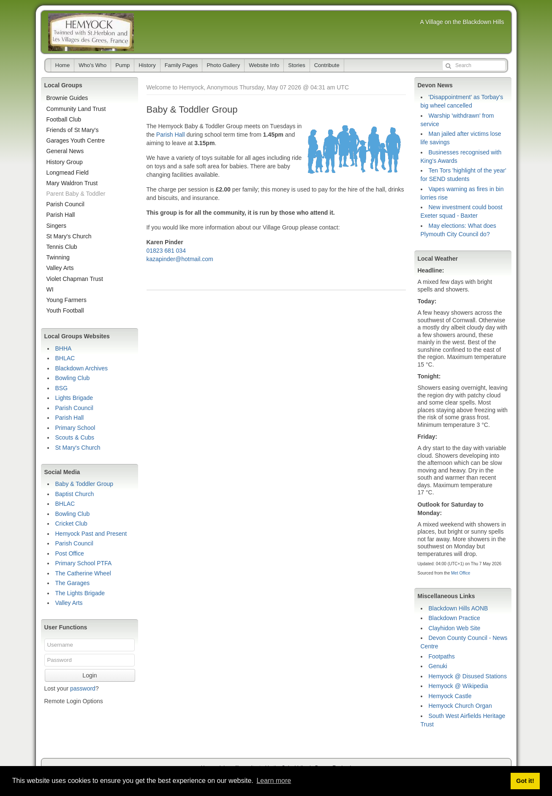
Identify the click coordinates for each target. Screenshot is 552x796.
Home (62, 65)
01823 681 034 (166, 250)
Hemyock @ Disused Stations (468, 676)
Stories (296, 65)
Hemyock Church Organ (460, 705)
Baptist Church (74, 494)
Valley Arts (60, 267)
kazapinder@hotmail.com (180, 259)
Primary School (75, 427)
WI (50, 289)
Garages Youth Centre (75, 140)
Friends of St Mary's (72, 130)
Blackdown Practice (454, 618)
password (82, 688)
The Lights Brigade (80, 593)
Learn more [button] (273, 780)
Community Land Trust (76, 108)
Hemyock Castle (450, 696)
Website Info (264, 65)
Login (89, 675)
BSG (61, 388)
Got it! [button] (525, 780)
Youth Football (65, 310)
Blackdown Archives (81, 368)
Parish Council (65, 204)
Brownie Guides (67, 97)
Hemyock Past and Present (91, 533)
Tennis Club (61, 246)
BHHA (63, 348)
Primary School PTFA (83, 563)
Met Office (460, 573)
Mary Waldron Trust (72, 183)
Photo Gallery (223, 65)
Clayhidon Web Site (455, 628)
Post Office (69, 553)
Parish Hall (170, 134)
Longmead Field (67, 172)
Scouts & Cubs (75, 437)
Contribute (327, 65)
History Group (64, 162)
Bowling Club (72, 378)
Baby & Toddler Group (84, 483)
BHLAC (65, 358)
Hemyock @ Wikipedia (458, 686)
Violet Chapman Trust (74, 278)
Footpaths (442, 656)
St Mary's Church (69, 236)
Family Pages (181, 65)
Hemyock (91, 32)
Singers (56, 225)
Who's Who (92, 65)
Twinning (58, 257)
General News (65, 151)
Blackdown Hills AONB (458, 608)
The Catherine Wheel (83, 573)
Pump (122, 65)
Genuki (438, 666)
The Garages (72, 583)
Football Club (64, 119)
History (147, 65)
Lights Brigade (74, 397)
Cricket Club (71, 523)
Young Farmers (66, 300)
